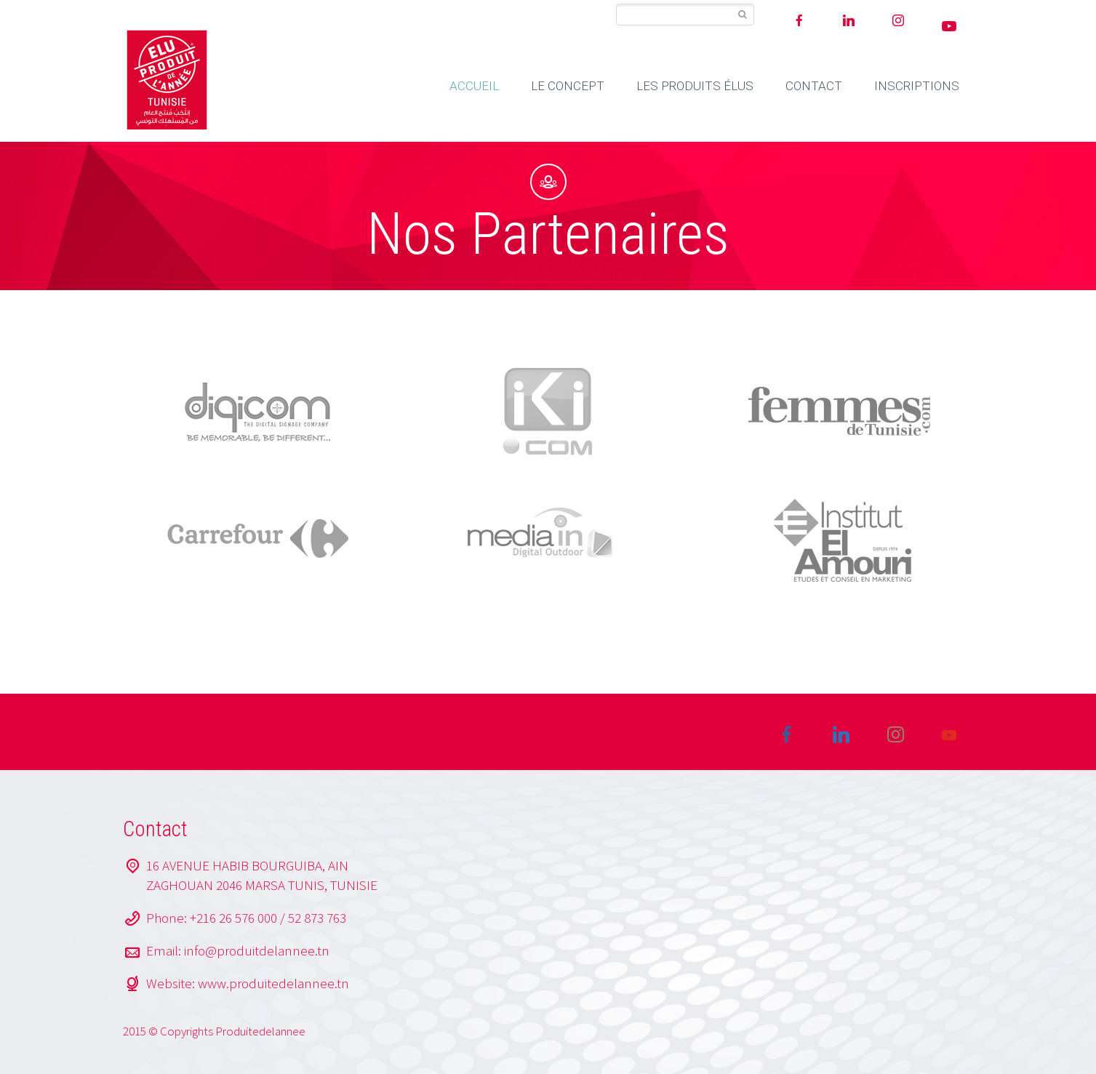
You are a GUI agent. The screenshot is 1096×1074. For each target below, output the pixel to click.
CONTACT (813, 86)
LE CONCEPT (567, 86)
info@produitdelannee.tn (256, 950)
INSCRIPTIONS (916, 86)
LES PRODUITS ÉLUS (694, 86)
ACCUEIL (474, 86)
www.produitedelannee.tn (273, 983)
